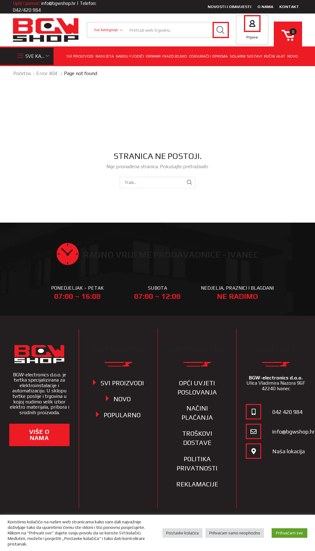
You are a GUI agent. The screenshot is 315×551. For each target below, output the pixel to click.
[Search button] (221, 30)
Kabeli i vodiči (130, 56)
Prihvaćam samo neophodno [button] (234, 533)
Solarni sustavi (246, 56)
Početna (22, 73)
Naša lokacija (288, 451)
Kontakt (289, 6)
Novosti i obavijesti (229, 6)
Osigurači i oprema (208, 56)
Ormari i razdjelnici (166, 56)
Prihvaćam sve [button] (289, 532)
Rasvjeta (105, 56)
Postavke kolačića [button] (182, 533)
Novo (292, 56)
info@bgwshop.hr (58, 3)
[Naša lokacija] (253, 451)
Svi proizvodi (80, 56)
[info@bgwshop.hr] (253, 431)
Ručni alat (274, 56)
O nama (265, 6)
